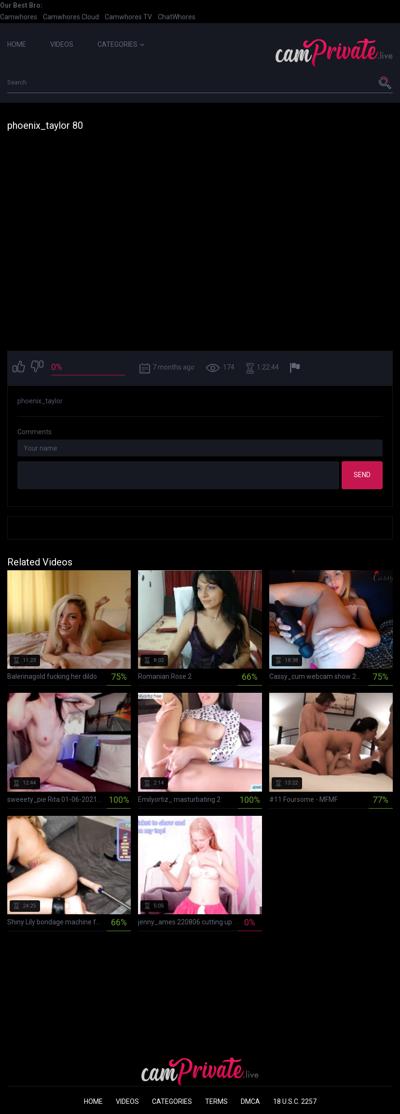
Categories (120, 44)
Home (16, 44)
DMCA (250, 1101)
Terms (216, 1101)
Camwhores (18, 17)
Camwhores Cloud (71, 17)
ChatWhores (176, 17)
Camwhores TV (128, 17)
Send (362, 475)
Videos (61, 44)
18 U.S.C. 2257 (295, 1101)
